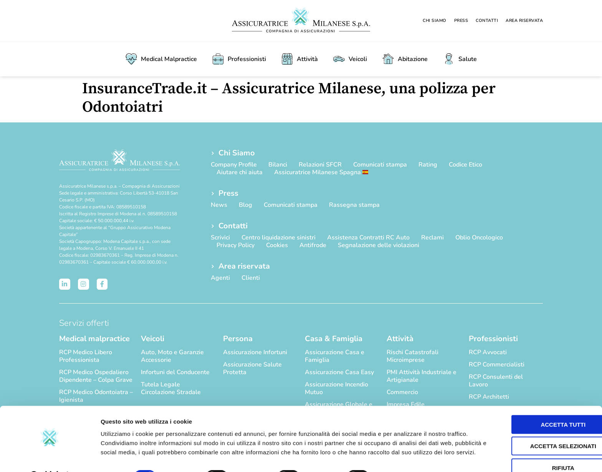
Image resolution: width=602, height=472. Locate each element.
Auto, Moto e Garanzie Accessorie (172, 356)
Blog (245, 205)
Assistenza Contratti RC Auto (368, 237)
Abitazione (405, 59)
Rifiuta (538, 438)
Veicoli (350, 59)
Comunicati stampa (380, 164)
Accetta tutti (538, 395)
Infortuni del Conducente (175, 372)
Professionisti (239, 59)
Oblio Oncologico (479, 237)
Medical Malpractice (161, 59)
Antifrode (312, 245)
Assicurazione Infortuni (255, 352)
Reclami (432, 237)
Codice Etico (465, 164)
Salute (460, 59)
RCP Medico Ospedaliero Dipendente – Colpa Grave (95, 376)
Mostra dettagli (404, 457)
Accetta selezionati (538, 417)
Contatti (487, 20)
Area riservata (524, 20)
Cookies (277, 245)
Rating (427, 164)
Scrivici (220, 237)
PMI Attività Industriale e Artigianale (421, 376)
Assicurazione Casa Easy (339, 372)
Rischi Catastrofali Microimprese (412, 356)
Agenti (220, 278)
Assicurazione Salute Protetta (252, 368)
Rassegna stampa (354, 205)
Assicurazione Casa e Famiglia (334, 356)
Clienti (250, 278)
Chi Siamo (435, 20)
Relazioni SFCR (320, 164)
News (219, 205)
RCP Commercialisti (496, 364)
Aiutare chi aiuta (240, 172)
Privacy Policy (236, 245)
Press (461, 20)
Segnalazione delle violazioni (378, 245)
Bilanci (277, 164)
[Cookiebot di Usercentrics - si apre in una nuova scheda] (49, 457)
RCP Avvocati (488, 352)
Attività (299, 59)
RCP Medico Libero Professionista (85, 356)
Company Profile (234, 164)
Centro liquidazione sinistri (278, 237)
